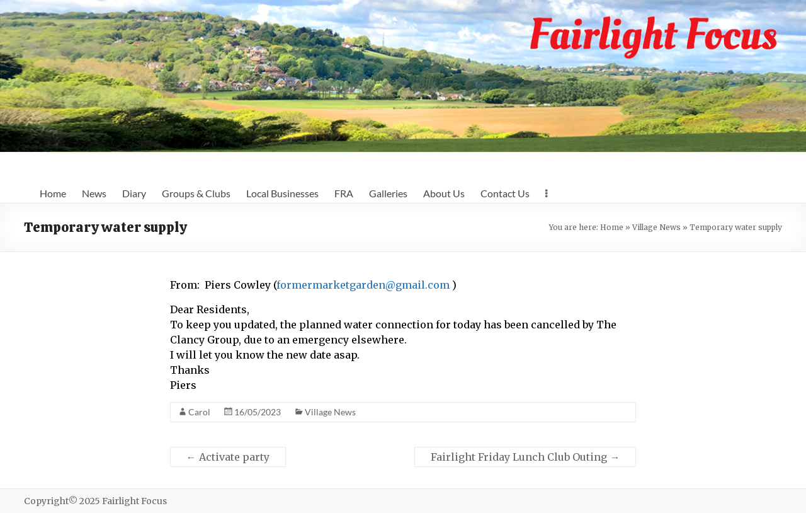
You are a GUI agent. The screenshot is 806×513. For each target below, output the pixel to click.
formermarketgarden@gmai (348, 285)
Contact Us (505, 193)
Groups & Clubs (196, 193)
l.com (435, 285)
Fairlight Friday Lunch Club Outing (525, 457)
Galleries (388, 193)
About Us (444, 193)
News (94, 193)
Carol (199, 411)
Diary (134, 193)
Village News (656, 227)
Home (53, 193)
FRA (343, 193)
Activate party (228, 457)
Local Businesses (282, 193)
